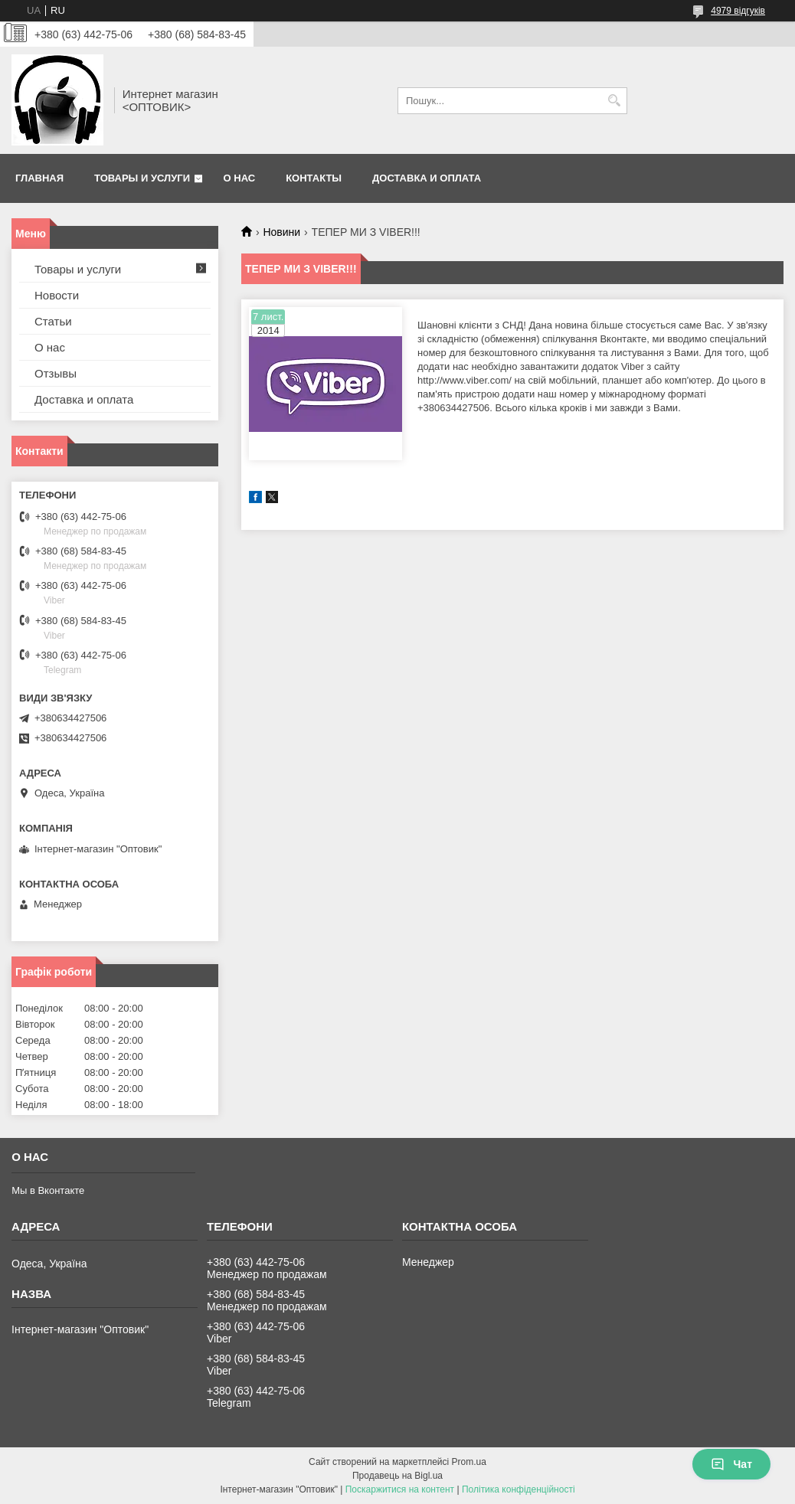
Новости (56, 295)
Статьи (53, 321)
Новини (281, 232)
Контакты (314, 178)
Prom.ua (469, 1462)
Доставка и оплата (426, 178)
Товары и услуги (142, 178)
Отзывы (55, 373)
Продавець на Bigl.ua (397, 1475)
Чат (731, 1464)
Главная (39, 178)
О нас (240, 178)
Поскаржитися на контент (399, 1489)
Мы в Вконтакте (47, 1190)
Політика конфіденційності (518, 1489)
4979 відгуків (738, 10)
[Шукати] (613, 100)
